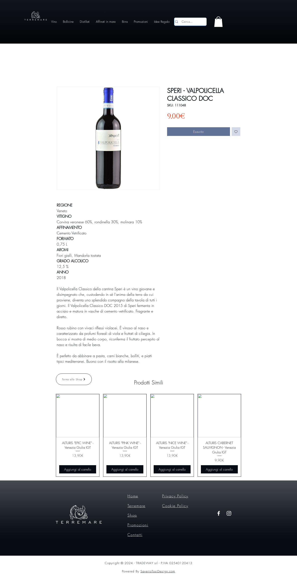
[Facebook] (219, 513)
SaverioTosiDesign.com (157, 571)
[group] (148, 435)
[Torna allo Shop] (74, 379)
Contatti (134, 534)
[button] (218, 22)
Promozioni (137, 524)
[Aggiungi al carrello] (77, 469)
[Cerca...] (190, 22)
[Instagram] (229, 513)
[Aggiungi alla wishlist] (236, 131)
